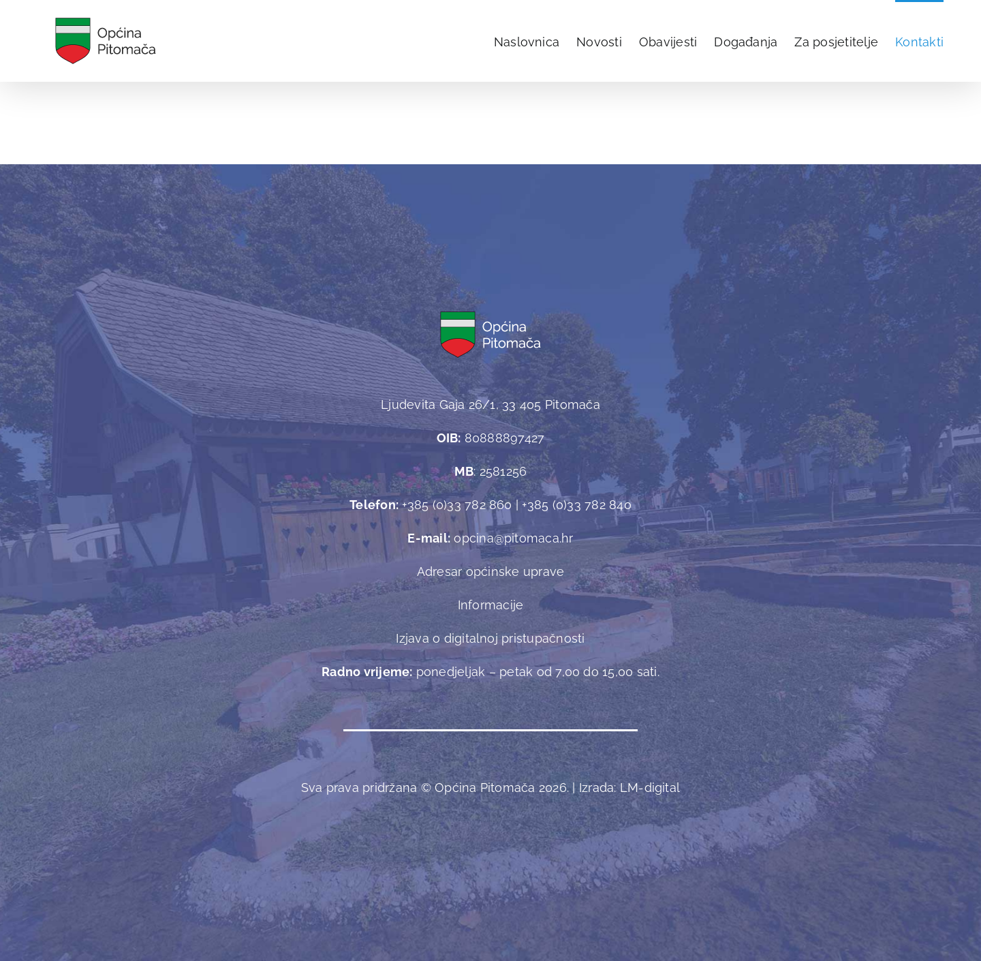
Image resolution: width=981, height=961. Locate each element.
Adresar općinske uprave (491, 571)
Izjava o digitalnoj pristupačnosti (490, 638)
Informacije (491, 605)
